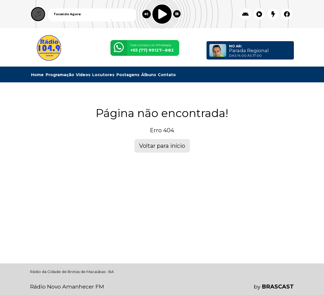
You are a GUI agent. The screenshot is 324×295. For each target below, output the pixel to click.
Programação (60, 74)
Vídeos (83, 74)
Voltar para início (162, 145)
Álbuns (148, 74)
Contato (167, 74)
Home (37, 74)
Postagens (127, 74)
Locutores (103, 74)
